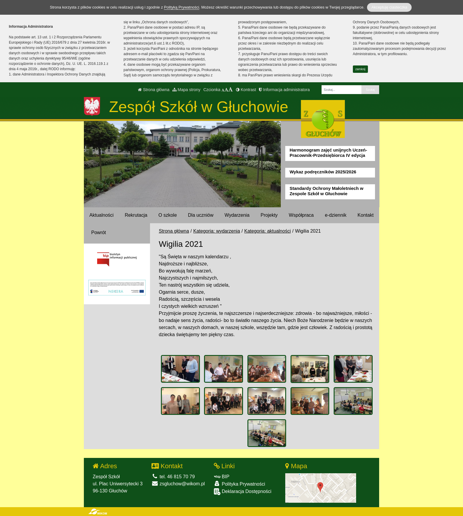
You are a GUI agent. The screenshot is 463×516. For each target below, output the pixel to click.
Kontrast (246, 89)
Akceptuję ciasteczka (389, 7)
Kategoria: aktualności (267, 231)
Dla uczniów (200, 215)
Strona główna (153, 89)
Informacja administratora (284, 89)
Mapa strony (186, 89)
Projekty (269, 215)
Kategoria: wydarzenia (216, 231)
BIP (221, 476)
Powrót (98, 232)
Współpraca (301, 215)
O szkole (168, 215)
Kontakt (366, 215)
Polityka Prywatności (239, 484)
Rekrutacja (136, 215)
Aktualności (101, 215)
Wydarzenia (236, 215)
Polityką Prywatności (181, 7)
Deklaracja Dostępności (243, 491)
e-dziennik (335, 215)
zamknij (360, 69)
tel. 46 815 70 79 (173, 476)
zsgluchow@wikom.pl (178, 483)
